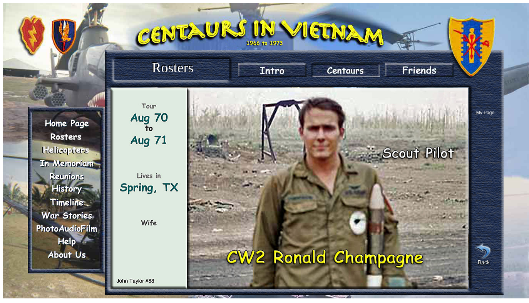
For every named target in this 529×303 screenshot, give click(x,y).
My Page (485, 112)
